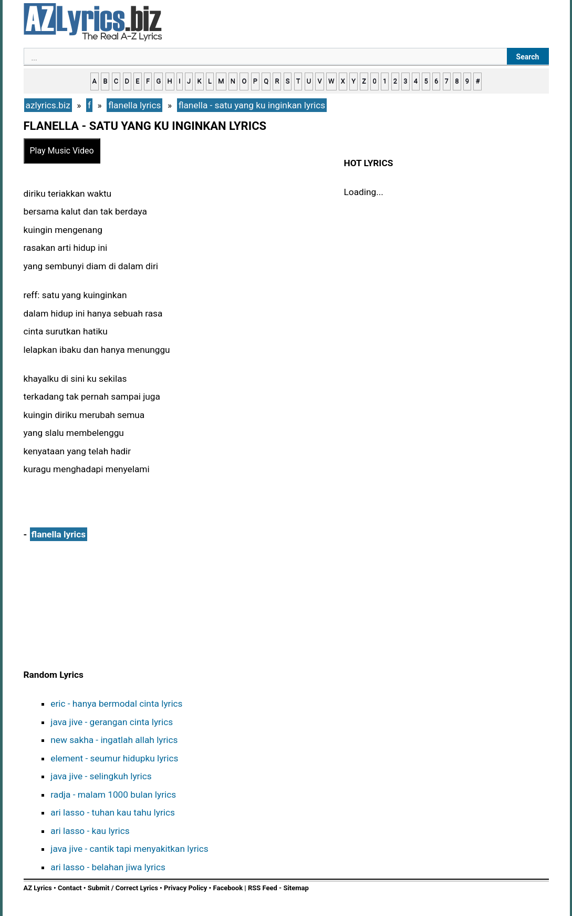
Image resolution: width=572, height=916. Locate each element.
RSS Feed (263, 888)
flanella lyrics (59, 534)
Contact (70, 888)
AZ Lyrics (38, 888)
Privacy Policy (185, 888)
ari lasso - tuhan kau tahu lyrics (112, 812)
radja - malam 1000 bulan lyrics (113, 794)
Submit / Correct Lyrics (123, 888)
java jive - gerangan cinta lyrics (111, 722)
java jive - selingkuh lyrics (100, 776)
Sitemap (295, 888)
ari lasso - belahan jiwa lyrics (107, 867)
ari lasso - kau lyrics (90, 831)
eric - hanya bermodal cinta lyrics (116, 703)
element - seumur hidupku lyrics (114, 758)
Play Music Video (62, 151)
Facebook (228, 888)
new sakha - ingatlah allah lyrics (114, 740)
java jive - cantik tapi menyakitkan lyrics (129, 848)
